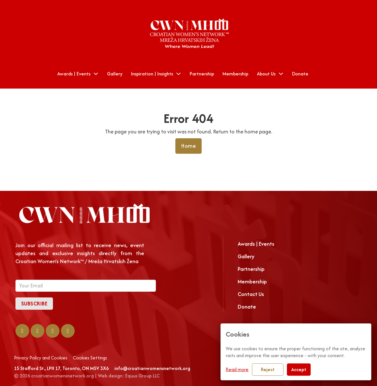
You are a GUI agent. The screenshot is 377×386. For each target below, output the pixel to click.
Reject (268, 369)
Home (188, 146)
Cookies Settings (90, 358)
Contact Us (251, 294)
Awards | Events (73, 73)
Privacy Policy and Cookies (40, 358)
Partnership (202, 73)
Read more (237, 369)
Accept (298, 369)
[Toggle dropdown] (95, 73)
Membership (235, 73)
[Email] (85, 286)
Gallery (114, 73)
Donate (300, 73)
